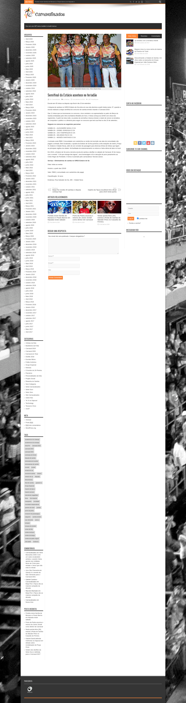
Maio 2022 (29, 168)
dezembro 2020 (31, 214)
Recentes (144, 36)
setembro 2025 (31, 58)
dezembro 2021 (31, 181)
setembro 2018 (31, 285)
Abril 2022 (29, 170)
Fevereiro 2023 (31, 143)
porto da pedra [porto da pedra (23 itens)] (29, 510)
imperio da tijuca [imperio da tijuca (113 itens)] (30, 489)
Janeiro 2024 (30, 113)
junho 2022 (29, 165)
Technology (29, 403)
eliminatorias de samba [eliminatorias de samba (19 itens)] (32, 464)
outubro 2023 (30, 121)
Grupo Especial (31, 365)
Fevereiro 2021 (31, 209)
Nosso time (29, 602)
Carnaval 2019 (31, 348)
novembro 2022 (31, 151)
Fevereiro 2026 (31, 44)
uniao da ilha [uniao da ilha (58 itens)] (29, 529)
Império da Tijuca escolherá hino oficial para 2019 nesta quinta (101, 190)
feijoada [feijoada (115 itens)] (37, 476)
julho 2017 (29, 324)
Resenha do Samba (32, 381)
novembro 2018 (31, 280)
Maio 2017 (29, 329)
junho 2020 (29, 231)
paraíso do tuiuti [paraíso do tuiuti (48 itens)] (29, 507)
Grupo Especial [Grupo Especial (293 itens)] (29, 486)
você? (28, 409)
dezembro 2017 (31, 310)
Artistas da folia (31, 343)
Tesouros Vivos (31, 406)
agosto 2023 (30, 126)
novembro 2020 (31, 217)
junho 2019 (29, 261)
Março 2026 (30, 42)
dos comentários (33, 425)
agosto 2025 (30, 61)
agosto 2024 (30, 94)
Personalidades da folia (34, 376)
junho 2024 (29, 99)
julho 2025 (29, 64)
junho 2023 (29, 132)
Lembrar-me (142, 218)
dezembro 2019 (31, 244)
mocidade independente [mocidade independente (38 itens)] (32, 504)
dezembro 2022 (31, 148)
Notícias (67, 99)
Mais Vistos (132, 36)
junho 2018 (29, 293)
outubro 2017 (30, 315)
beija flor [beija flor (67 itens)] (27, 445)
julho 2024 (29, 96)
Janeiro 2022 (30, 178)
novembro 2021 (31, 184)
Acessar (28, 420)
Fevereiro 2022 (31, 176)
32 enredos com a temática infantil (146, 40)
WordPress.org (31, 428)
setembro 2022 (31, 157)
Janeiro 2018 (30, 307)
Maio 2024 (29, 102)
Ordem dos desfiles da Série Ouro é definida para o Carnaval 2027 (33, 652)
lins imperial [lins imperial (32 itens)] (33, 498)
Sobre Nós (29, 398)
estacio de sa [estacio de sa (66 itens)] (29, 476)
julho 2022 (29, 162)
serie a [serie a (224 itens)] (37, 520)
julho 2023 (29, 129)
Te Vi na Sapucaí (31, 400)
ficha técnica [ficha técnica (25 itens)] (28, 479)
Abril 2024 (29, 105)
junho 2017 (29, 326)
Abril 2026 (29, 39)
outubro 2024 (30, 88)
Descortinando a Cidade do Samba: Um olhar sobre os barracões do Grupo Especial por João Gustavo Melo (148, 60)
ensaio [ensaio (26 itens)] (33, 467)
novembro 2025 (31, 53)
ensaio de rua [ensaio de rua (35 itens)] (29, 470)
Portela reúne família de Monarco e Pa (47, 2)
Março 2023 (30, 140)
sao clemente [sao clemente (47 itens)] (29, 520)
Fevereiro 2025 (31, 77)
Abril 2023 (29, 137)
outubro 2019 (30, 250)
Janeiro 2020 (30, 241)
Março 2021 (30, 206)
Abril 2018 (29, 299)
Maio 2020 (29, 233)
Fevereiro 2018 (31, 304)
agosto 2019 (30, 255)
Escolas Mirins (31, 359)
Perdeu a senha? (135, 223)
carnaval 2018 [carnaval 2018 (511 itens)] (36, 445)
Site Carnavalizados (32, 395)
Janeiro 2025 (30, 80)
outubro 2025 (30, 55)
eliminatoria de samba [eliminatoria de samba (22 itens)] (31, 461)
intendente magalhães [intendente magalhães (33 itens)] (31, 495)
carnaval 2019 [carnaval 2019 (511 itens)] (29, 448)
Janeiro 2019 (30, 274)
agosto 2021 (30, 192)
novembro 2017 (31, 313)
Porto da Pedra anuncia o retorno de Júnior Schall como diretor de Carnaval (83, 218)
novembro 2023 (31, 118)
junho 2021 (29, 198)
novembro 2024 (31, 85)
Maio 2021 (29, 200)
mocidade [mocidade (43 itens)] (36, 501)
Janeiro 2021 (30, 211)
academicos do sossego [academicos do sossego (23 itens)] (32, 442)
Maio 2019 (29, 263)
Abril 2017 (29, 332)
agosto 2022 (30, 159)
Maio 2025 (29, 69)
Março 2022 (30, 173)
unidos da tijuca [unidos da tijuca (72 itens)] (29, 532)
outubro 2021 (30, 187)
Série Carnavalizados (33, 387)
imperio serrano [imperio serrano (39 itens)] (29, 492)
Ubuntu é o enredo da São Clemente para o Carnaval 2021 (33, 575)
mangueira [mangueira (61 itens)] (28, 501)
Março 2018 (30, 302)
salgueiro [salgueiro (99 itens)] (27, 517)
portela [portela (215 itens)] (39, 507)
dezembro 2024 (31, 83)
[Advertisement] (118, 13)
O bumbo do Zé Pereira (34, 370)
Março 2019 (30, 269)
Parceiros (29, 373)
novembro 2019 (31, 247)
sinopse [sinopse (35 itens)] (27, 523)
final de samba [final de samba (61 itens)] (29, 483)
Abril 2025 (29, 72)
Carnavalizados (56, 99)
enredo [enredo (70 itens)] (27, 467)
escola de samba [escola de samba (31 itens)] (30, 473)
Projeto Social (30, 378)
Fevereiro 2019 (31, 272)
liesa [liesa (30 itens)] (26, 498)
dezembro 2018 (31, 277)
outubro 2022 (30, 154)
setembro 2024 (31, 91)
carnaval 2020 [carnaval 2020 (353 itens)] (29, 452)
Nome (50, 256)
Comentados (155, 36)
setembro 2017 (31, 318)
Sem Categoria (31, 384)
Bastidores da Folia (32, 346)
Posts (29, 422)
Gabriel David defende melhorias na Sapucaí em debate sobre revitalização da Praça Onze (34, 643)
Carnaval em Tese (32, 354)
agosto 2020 (30, 225)
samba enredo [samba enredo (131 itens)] (37, 517)
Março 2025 (30, 74)
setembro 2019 (31, 252)
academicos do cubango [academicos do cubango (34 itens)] (32, 439)
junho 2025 (29, 66)
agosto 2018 (30, 288)
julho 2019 (29, 258)
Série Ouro (29, 389)
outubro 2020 (30, 220)
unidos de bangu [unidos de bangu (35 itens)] (30, 535)
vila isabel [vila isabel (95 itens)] (28, 541)
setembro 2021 (31, 189)
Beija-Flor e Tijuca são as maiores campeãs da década (34, 586)
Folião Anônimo (31, 362)
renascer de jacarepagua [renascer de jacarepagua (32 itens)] (32, 513)
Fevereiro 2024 (31, 110)
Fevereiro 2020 (31, 239)
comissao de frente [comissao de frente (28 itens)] (30, 455)
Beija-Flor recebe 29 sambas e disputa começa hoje (66, 190)
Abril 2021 (29, 203)
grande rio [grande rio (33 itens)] (39, 483)
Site (49, 270)
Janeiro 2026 (30, 47)
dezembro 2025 (31, 50)
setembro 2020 (31, 222)
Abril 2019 (29, 266)
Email (50, 263)
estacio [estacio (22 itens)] (39, 473)
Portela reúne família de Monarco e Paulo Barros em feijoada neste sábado (59, 218)
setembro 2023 (31, 124)
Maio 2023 (29, 135)
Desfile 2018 (30, 357)
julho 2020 (29, 228)
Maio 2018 (29, 296)
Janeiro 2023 (30, 146)
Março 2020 (30, 236)
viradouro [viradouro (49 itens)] (36, 541)
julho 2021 (29, 195)
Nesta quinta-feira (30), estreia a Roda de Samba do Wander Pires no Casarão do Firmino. (109, 219)
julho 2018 (29, 291)
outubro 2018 (30, 283)
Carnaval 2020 (31, 351)
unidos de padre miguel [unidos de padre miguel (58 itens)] (32, 538)
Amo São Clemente (32, 570)
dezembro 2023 (31, 116)
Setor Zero (29, 392)
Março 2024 (30, 107)
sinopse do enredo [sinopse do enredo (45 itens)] (30, 526)
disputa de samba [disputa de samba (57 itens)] (30, 458)
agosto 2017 (30, 321)
